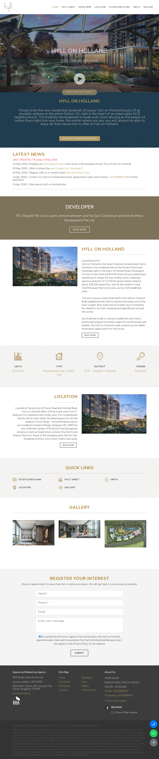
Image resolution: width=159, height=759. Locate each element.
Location (63, 690)
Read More (79, 229)
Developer (64, 686)
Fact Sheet (64, 681)
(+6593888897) (117, 177)
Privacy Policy (89, 690)
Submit (79, 653)
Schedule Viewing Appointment (79, 138)
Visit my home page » (116, 700)
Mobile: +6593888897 (117, 691)
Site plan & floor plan (78, 172)
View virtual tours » (79, 117)
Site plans (87, 677)
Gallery (85, 686)
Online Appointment (54, 164)
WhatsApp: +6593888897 (119, 695)
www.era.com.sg (21, 693)
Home (62, 677)
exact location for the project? (66, 168)
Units (84, 681)
